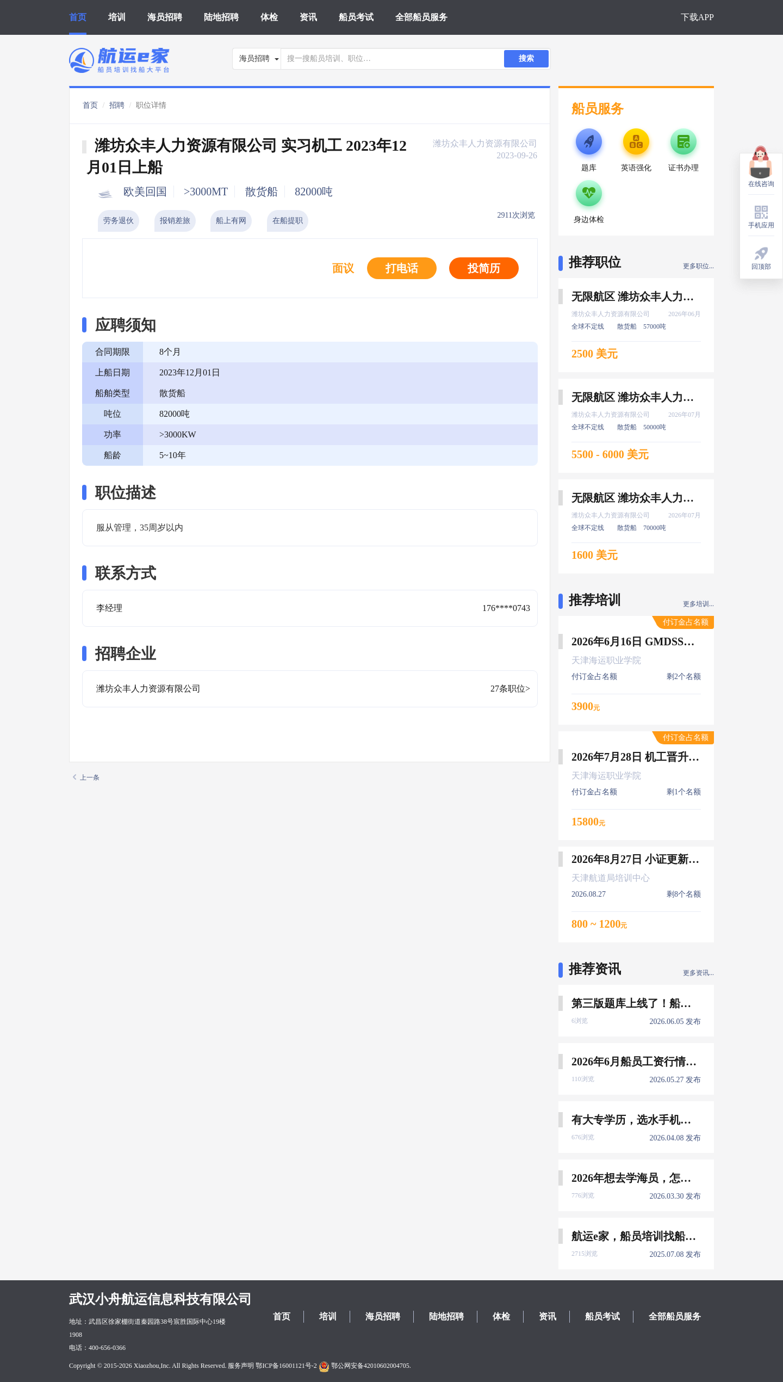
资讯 (308, 17)
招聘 (117, 105)
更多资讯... (698, 973)
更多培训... (698, 604)
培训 (117, 17)
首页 (77, 17)
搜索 (526, 58)
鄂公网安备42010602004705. (365, 1365)
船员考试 (356, 17)
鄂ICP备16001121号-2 (286, 1365)
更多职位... (698, 266)
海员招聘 (164, 17)
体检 (269, 17)
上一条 (86, 777)
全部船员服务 (421, 17)
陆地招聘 (221, 17)
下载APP (697, 17)
